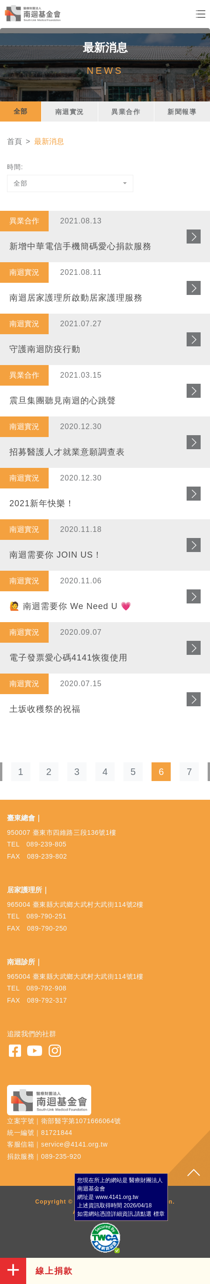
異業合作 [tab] (125, 111)
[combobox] (70, 183)
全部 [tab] (21, 111)
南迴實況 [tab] (69, 111)
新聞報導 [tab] (181, 111)
